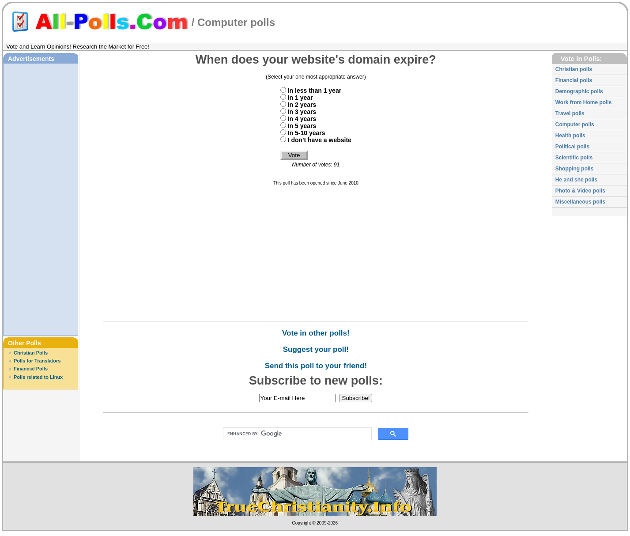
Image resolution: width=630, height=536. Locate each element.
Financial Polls (31, 368)
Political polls (572, 146)
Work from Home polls (583, 102)
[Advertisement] (40, 198)
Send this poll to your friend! (316, 366)
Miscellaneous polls (580, 202)
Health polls (570, 135)
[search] (295, 434)
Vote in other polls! (316, 333)
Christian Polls (31, 352)
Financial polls (573, 80)
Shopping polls (574, 169)
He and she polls (576, 180)
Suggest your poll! (316, 349)
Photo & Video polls (580, 191)
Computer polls (236, 22)
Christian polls (573, 69)
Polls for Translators (37, 360)
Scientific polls (574, 158)
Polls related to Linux (38, 377)
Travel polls (570, 113)
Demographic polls (579, 91)
